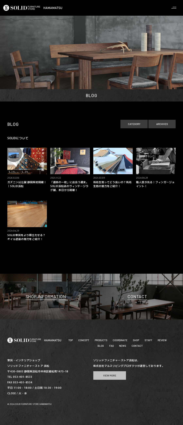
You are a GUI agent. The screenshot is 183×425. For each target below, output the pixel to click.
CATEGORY (134, 123)
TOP (70, 340)
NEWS (122, 345)
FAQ (111, 345)
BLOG (101, 345)
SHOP (136, 340)
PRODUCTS (101, 340)
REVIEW (162, 340)
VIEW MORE (109, 375)
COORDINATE (120, 340)
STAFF (148, 340)
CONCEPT (83, 340)
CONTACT (137, 345)
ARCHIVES (162, 123)
